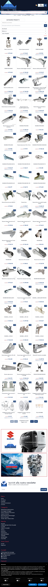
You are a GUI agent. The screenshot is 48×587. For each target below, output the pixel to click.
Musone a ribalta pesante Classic (39, 68)
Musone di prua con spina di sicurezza (8, 126)
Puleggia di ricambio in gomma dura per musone (8, 413)
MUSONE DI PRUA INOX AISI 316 (8, 164)
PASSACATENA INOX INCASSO (39, 374)
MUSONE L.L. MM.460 (39, 336)
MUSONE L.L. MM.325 (8, 336)
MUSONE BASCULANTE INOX (24, 87)
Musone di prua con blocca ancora (8, 106)
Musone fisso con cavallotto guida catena (39, 203)
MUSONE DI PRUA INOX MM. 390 (24, 183)
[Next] (32, 421)
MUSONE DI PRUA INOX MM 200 (24, 164)
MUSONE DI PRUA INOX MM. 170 (40, 164)
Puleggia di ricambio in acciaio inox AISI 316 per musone (39, 394)
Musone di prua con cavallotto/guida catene (24, 107)
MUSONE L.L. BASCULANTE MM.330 (39, 297)
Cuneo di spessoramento (24, 49)
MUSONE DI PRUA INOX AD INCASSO (39, 145)
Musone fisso (24, 202)
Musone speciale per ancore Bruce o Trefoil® (24, 375)
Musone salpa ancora (8, 374)
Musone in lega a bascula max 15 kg (24, 222)
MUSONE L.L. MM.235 (39, 317)
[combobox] (24, 12)
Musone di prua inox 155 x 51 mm (24, 145)
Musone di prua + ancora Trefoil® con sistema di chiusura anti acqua (39, 88)
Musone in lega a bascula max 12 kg (8, 222)
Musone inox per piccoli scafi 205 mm (24, 298)
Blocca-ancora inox (8, 49)
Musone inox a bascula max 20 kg (24, 278)
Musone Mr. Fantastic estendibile (39, 355)
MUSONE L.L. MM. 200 (8, 317)
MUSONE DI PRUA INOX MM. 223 (8, 183)
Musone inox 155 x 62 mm (24, 259)
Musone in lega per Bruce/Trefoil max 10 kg (8, 241)
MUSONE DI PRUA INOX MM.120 (39, 183)
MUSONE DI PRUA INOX (24, 125)
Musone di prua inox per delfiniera (8, 202)
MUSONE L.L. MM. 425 (24, 317)
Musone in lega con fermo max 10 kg (39, 222)
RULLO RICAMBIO (39, 412)
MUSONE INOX (24, 240)
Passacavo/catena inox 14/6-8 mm (24, 394)
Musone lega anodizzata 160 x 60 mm (24, 356)
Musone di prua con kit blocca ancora (39, 107)
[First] (12, 421)
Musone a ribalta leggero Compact (24, 68)
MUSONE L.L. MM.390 (24, 336)
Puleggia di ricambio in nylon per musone (24, 413)
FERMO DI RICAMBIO (39, 49)
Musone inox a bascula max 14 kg (8, 278)
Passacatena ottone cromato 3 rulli (8, 394)
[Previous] (16, 421)
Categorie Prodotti (13, 20)
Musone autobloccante (8, 87)
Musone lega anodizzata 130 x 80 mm (8, 356)
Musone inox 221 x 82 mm (39, 259)
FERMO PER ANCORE (8, 68)
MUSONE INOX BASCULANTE (39, 278)
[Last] (36, 421)
